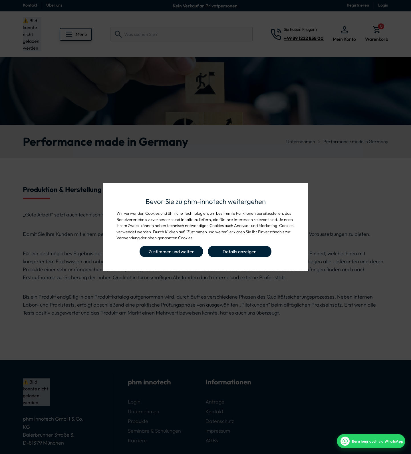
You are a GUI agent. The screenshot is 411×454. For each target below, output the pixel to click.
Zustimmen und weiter (171, 251)
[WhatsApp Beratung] (371, 441)
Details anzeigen (240, 251)
